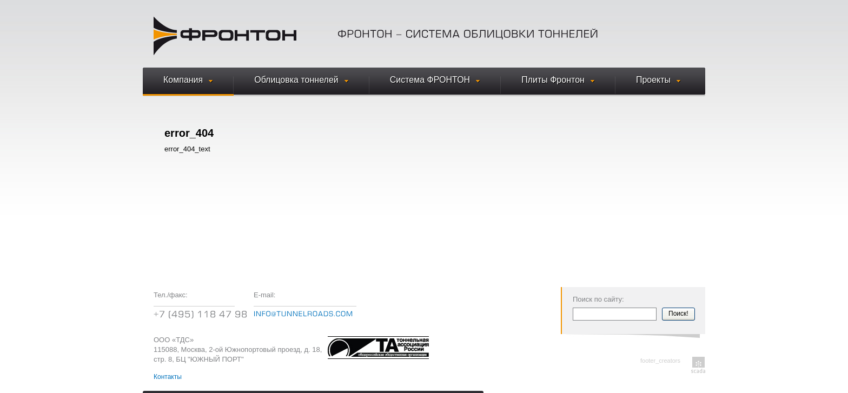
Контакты (168, 377)
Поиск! (678, 313)
